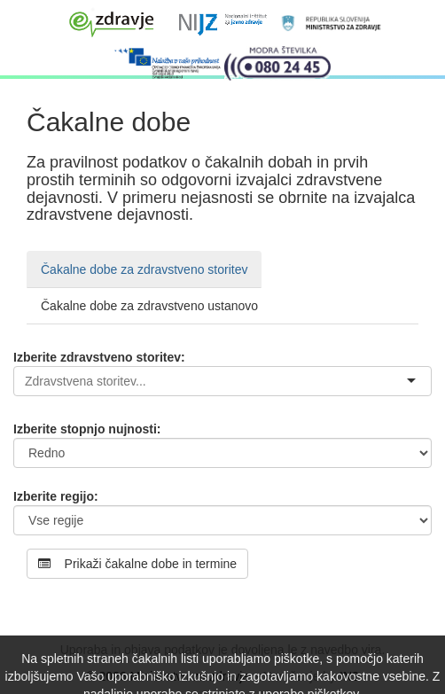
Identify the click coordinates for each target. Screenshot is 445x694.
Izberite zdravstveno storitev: (99, 357)
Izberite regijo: (55, 496)
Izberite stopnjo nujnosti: (86, 429)
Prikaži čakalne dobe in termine (137, 564)
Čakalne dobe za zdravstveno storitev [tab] (144, 269)
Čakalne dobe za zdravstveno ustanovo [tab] (149, 306)
